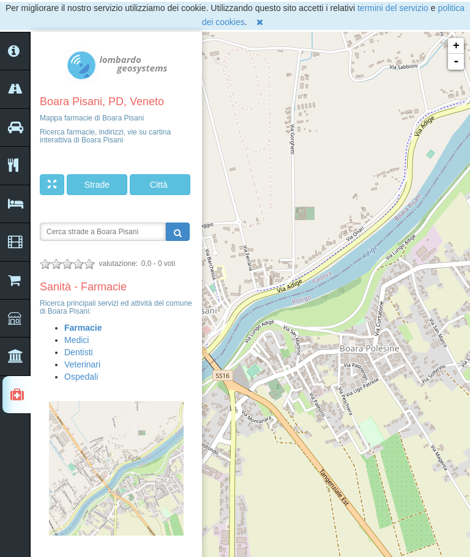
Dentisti (78, 352)
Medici (76, 340)
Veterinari (82, 364)
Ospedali (81, 377)
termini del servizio (392, 8)
